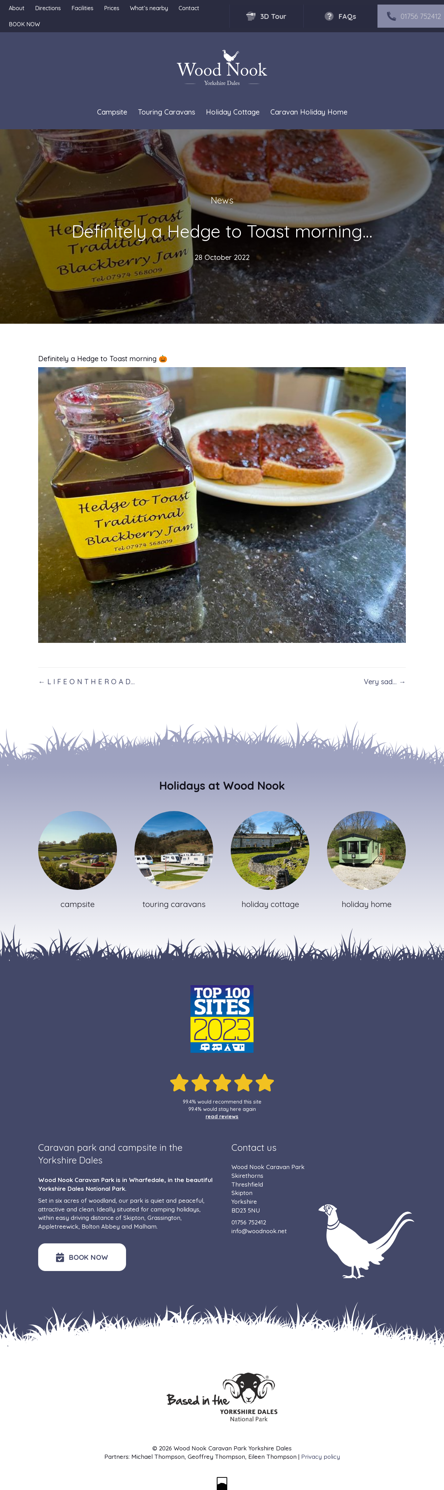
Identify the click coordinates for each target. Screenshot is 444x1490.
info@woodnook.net (259, 1231)
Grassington (163, 1217)
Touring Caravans (166, 112)
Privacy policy (320, 1456)
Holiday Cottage (232, 112)
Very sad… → (385, 681)
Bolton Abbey (101, 1226)
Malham (145, 1226)
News (222, 200)
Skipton (133, 1217)
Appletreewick (58, 1226)
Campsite (112, 112)
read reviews (222, 1116)
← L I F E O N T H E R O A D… (86, 681)
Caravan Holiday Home (308, 112)
